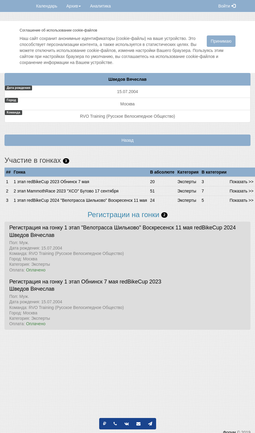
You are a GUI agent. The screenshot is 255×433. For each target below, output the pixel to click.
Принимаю (221, 41)
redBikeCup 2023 (140, 282)
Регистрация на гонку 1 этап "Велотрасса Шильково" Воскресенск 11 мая (101, 228)
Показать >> (242, 181)
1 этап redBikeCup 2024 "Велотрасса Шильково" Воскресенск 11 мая (80, 200)
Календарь (47, 6)
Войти (226, 6)
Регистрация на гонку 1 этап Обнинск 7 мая (63, 282)
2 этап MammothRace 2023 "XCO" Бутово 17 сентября (66, 191)
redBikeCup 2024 (215, 228)
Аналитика (100, 6)
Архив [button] (73, 6)
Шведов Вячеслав (32, 235)
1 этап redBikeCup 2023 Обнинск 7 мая (51, 181)
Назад (127, 140)
